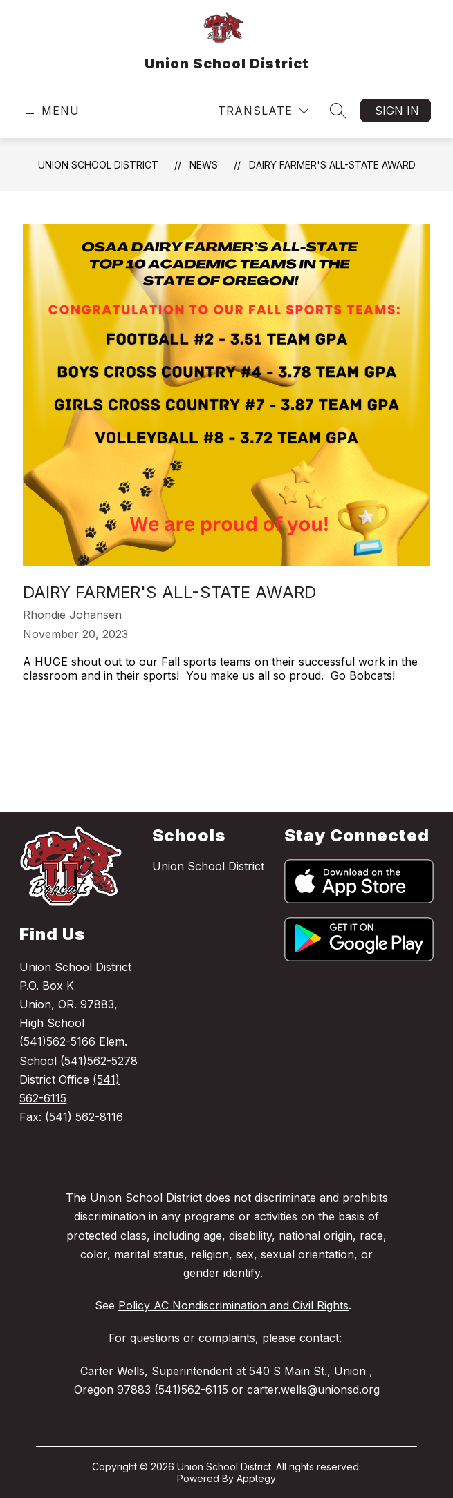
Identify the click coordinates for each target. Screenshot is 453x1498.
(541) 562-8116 (84, 1117)
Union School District (98, 165)
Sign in (397, 110)
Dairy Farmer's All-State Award (332, 165)
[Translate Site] (263, 110)
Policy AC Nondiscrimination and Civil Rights (233, 1305)
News (203, 165)
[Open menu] (51, 110)
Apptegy (256, 1478)
